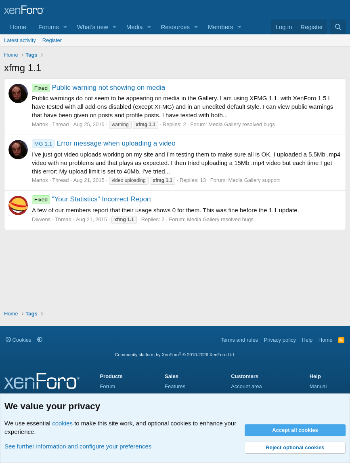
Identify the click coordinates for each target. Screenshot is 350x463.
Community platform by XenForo (175, 354)
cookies (62, 423)
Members (220, 26)
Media (134, 26)
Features (175, 386)
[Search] (338, 26)
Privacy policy (280, 340)
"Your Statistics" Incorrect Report (91, 199)
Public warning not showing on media (98, 87)
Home (18, 26)
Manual (318, 386)
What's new (92, 26)
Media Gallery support (254, 180)
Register (52, 40)
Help (307, 340)
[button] (65, 26)
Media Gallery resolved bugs (241, 124)
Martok (40, 124)
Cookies (18, 340)
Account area (246, 386)
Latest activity (20, 40)
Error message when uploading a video (104, 143)
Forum (107, 386)
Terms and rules (239, 340)
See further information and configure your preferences (77, 446)
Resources (175, 26)
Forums (48, 26)
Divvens (41, 219)
